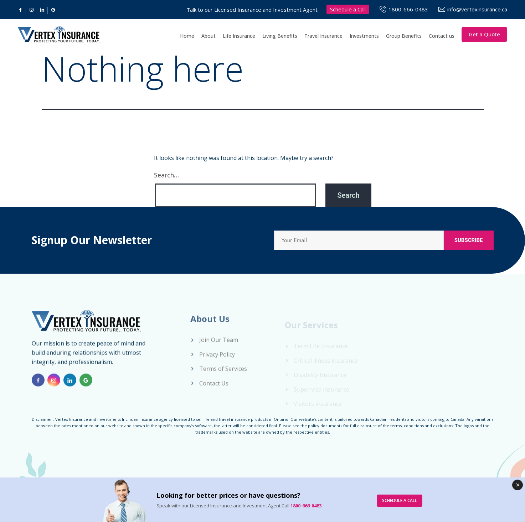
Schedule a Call (348, 9)
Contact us (441, 35)
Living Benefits (279, 35)
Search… (166, 175)
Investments (364, 35)
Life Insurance (239, 35)
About (208, 35)
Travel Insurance (323, 35)
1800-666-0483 (408, 9)
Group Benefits (404, 35)
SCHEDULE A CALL (399, 500)
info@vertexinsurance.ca (477, 9)
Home (187, 35)
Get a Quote (484, 34)
